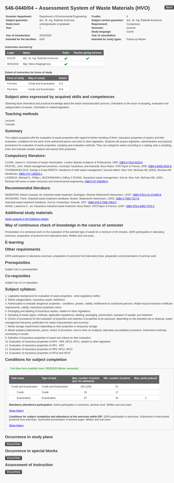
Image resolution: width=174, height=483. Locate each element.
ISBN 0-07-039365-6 (96, 181)
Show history (16, 410)
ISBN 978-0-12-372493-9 (147, 194)
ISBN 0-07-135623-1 (30, 173)
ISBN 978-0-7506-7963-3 (102, 202)
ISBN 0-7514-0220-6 (131, 162)
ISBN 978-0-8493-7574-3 (140, 206)
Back (169, 7)
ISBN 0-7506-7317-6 (127, 198)
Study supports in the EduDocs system (27, 219)
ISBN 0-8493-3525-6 (159, 166)
